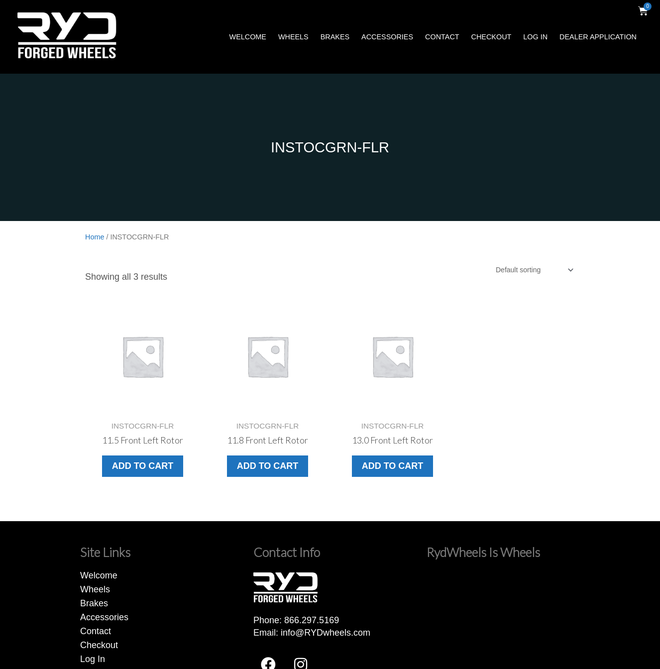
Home (94, 237)
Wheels (293, 37)
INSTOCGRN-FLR (330, 147)
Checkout (491, 37)
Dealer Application (598, 37)
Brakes (335, 37)
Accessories (387, 37)
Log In (535, 37)
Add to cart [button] (143, 466)
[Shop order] (534, 269)
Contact (442, 37)
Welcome (247, 37)
